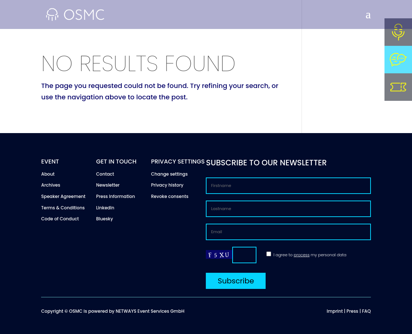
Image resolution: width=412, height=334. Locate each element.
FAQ (366, 311)
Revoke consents (170, 196)
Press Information (115, 196)
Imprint (335, 311)
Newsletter (108, 185)
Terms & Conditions (63, 208)
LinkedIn (105, 208)
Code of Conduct (60, 219)
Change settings (169, 174)
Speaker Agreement (63, 196)
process (302, 255)
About (47, 174)
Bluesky (104, 219)
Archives (50, 185)
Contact (105, 174)
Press (352, 311)
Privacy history (167, 185)
